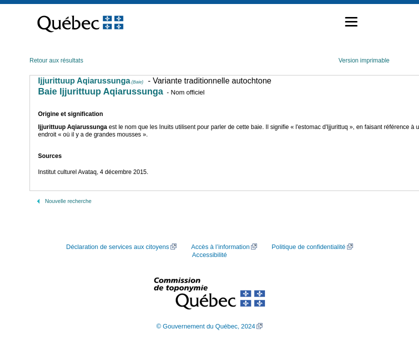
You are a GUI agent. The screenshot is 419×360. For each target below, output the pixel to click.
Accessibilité (209, 255)
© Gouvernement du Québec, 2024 (206, 326)
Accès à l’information (220, 247)
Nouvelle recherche (68, 201)
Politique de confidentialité (308, 247)
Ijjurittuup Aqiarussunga (91, 80)
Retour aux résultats (56, 60)
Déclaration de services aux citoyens (117, 247)
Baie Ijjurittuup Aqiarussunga (100, 91)
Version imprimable (364, 60)
